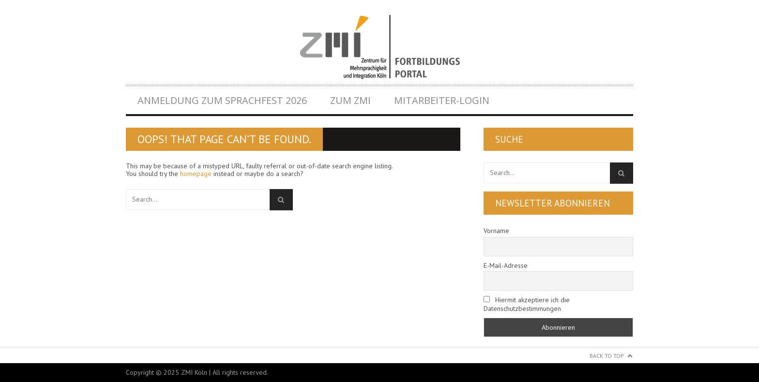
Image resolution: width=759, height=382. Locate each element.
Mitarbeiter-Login (441, 100)
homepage (196, 173)
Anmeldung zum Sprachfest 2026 (222, 100)
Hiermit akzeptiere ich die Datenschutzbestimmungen (527, 304)
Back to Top (607, 355)
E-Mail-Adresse (506, 265)
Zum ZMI (350, 100)
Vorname (496, 230)
